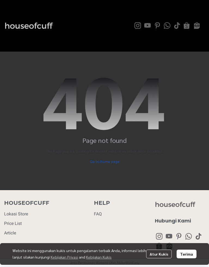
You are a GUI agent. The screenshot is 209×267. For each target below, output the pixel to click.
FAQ (98, 213)
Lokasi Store (16, 213)
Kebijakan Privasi (64, 257)
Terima (186, 254)
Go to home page (104, 161)
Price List (13, 223)
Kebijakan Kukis (99, 257)
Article (10, 232)
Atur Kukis (159, 254)
